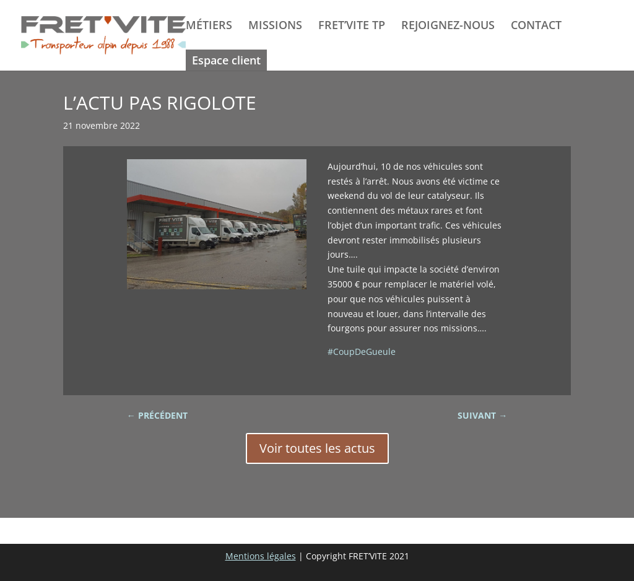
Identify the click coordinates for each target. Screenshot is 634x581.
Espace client (226, 60)
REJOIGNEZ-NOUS (448, 26)
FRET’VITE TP (351, 26)
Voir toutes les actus (317, 448)
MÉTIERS (209, 26)
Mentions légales (260, 556)
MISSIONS (275, 26)
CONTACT (536, 26)
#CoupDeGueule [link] (362, 351)
